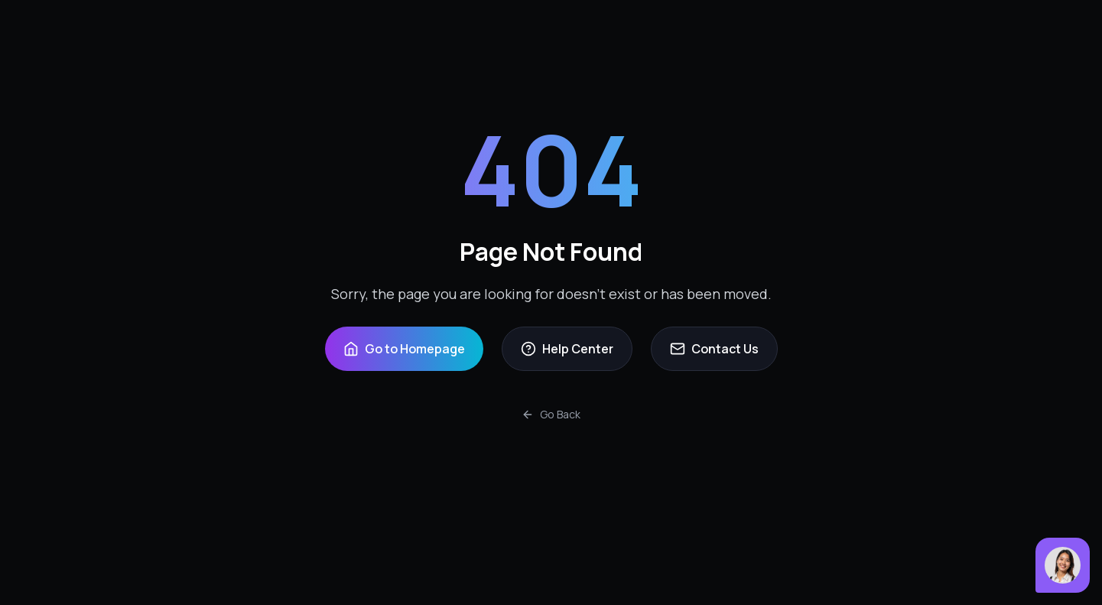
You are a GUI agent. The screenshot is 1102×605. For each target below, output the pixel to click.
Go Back (551, 414)
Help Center (567, 348)
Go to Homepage (404, 348)
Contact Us (714, 348)
